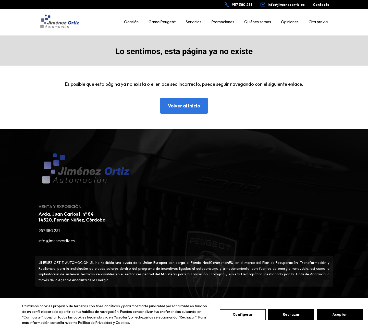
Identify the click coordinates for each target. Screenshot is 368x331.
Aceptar (340, 314)
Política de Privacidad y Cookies (103, 322)
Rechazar (291, 314)
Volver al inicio (184, 106)
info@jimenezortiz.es (57, 240)
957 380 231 (49, 230)
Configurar (242, 314)
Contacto (321, 4)
